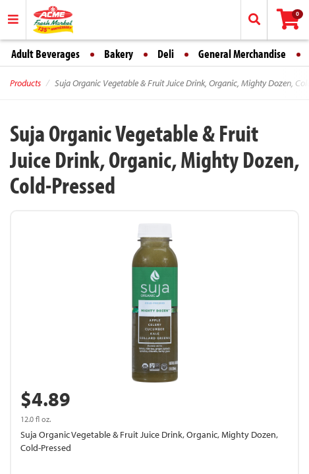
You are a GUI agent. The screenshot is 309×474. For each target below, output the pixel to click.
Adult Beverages (45, 53)
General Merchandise (242, 53)
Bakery (118, 53)
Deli (165, 53)
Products (25, 83)
